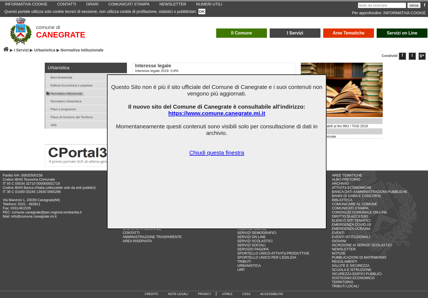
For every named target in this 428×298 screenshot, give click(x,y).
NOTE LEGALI (178, 294)
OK (202, 11)
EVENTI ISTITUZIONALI (351, 237)
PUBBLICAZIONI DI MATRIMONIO (359, 257)
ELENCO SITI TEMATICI (351, 220)
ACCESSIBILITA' (271, 294)
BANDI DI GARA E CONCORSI (356, 196)
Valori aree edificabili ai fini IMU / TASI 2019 (334, 126)
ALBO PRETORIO (346, 179)
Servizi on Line (402, 33)
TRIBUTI (244, 261)
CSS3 (246, 294)
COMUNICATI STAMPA (350, 208)
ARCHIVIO (340, 183)
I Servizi (295, 33)
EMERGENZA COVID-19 (351, 224)
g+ (422, 55)
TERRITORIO (342, 282)
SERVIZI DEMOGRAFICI (256, 233)
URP (241, 270)
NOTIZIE (339, 253)
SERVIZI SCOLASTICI (254, 241)
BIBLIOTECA (342, 200)
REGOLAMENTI (344, 261)
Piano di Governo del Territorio (69, 116)
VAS (51, 124)
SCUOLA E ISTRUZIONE (351, 270)
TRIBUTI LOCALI (345, 286)
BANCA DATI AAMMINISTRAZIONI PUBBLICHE (370, 192)
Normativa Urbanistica (63, 101)
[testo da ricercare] (382, 5)
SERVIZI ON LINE (251, 237)
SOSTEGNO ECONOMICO (353, 278)
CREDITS (151, 294)
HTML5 (227, 294)
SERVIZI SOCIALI (251, 245)
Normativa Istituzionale (64, 93)
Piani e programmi (61, 108)
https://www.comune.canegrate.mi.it (216, 113)
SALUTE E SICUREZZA (351, 266)
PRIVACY (204, 294)
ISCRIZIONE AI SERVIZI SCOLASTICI (362, 245)
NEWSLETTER (344, 249)
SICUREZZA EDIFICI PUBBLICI (357, 274)
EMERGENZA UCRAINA (351, 229)
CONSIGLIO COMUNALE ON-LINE (359, 212)
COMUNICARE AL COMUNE (354, 204)
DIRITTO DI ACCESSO (350, 216)
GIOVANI (339, 241)
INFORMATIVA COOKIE (405, 13)
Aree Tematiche (349, 33)
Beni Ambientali (59, 77)
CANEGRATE (60, 34)
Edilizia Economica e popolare (69, 85)
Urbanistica (44, 50)
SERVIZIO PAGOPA (253, 249)
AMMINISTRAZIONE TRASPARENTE (152, 237)
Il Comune (241, 33)
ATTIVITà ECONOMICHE (352, 188)
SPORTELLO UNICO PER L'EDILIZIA (266, 257)
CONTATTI (131, 233)
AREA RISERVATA (137, 241)
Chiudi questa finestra (216, 152)
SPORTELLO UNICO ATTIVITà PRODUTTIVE (273, 253)
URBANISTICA (249, 266)
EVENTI (338, 233)
